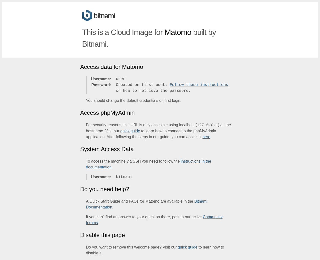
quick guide (130, 131)
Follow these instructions (199, 85)
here (206, 137)
